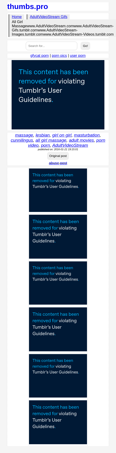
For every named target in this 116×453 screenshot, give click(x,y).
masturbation (87, 135)
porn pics (59, 56)
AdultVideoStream (70, 145)
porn (45, 145)
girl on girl (61, 135)
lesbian (42, 135)
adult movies (81, 140)
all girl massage (50, 140)
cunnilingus (22, 140)
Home (17, 17)
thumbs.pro (27, 6)
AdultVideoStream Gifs (49, 17)
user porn (78, 56)
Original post (58, 156)
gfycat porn (39, 56)
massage (24, 135)
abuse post (58, 163)
